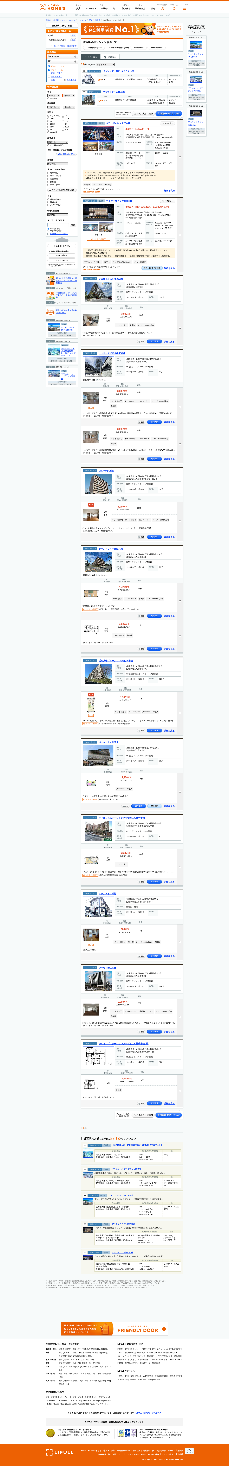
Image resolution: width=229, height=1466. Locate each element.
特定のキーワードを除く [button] (59, 234)
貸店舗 (95, 1400)
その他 (91, 1404)
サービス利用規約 (175, 1450)
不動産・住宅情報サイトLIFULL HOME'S (60, 20)
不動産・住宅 (122, 1349)
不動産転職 (156, 1363)
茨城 (80, 1356)
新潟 (61, 1360)
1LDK (66, 118)
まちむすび (132, 1360)
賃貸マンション (57, 1397)
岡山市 (76, 1374)
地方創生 (149, 1376)
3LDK (66, 127)
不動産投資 (140, 1353)
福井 (82, 1360)
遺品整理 (132, 1379)
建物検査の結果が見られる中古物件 (66, 311)
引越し (132, 1376)
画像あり (52, 202)
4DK (65, 129)
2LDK (51, 124)
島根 (65, 1374)
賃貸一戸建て (78, 1397)
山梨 (87, 1360)
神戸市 (83, 1367)
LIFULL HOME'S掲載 (150, 1454)
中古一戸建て (56, 76)
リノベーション (162, 1349)
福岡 (61, 1381)
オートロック (54, 176)
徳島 (99, 1374)
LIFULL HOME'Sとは (90, 1450)
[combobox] (58, 225)
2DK (65, 121)
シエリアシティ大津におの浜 (67, 328)
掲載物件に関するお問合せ (154, 1450)
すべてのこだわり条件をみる (62, 189)
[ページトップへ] (189, 1451)
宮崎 (108, 1381)
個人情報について (115, 1454)
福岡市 (66, 1381)
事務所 (49, 1404)
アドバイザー (152, 1353)
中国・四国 (50, 1374)
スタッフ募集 (167, 1454)
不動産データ (145, 1363)
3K (64, 124)
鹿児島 (61, 1384)
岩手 (79, 1349)
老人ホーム (140, 1376)
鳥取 (61, 1374)
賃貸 (78, 8)
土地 (53, 80)
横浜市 (81, 1353)
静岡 (79, 1363)
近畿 (90, 20)
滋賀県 (97, 20)
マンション (82, 20)
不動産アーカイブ (154, 1356)
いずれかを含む (54, 231)
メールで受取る (156, 48)
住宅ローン (174, 1353)
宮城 (84, 1349)
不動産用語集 (143, 1360)
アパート (68, 1397)
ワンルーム (53, 116)
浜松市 (91, 1363)
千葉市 (73, 1356)
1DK (50, 118)
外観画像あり (54, 199)
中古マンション (57, 70)
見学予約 (155, 806)
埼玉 (104, 1353)
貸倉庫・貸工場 (59, 1404)
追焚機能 (52, 179)
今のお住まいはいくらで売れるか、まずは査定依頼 (66, 295)
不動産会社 (121, 1360)
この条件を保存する (94, 48)
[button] (143, 113)
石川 (77, 1360)
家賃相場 (177, 1356)
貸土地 (78, 1400)
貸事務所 (107, 1400)
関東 (47, 1353)
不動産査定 (140, 8)
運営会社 (179, 1454)
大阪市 (71, 1367)
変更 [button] (73, 35)
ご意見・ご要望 (108, 1450)
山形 (101, 1349)
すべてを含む (53, 229)
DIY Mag (128, 1363)
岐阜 (74, 1363)
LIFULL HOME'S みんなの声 (148, 1413)
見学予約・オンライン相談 (152, 268)
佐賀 (81, 1381)
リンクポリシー (132, 1454)
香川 (104, 1374)
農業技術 (156, 1379)
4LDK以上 (53, 132)
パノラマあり (54, 205)
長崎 (86, 1381)
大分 (103, 1381)
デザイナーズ (54, 185)
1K (64, 116)
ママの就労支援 (161, 1376)
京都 (89, 1367)
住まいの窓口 (163, 1353)
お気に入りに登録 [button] (141, 341)
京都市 (95, 1367)
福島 (106, 1349)
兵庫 (78, 1367)
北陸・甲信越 (51, 1360)
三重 (98, 1363)
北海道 (61, 1349)
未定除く (52, 98)
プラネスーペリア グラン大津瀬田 (68, 376)
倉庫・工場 (71, 1404)
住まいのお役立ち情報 (158, 1360)
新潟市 (66, 1360)
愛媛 (109, 1374)
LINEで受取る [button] (138, 48)
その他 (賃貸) (82, 1404)
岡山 (70, 1374)
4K (50, 129)
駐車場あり (53, 173)
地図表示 (110, 57)
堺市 (65, 1367)
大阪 (61, 1367)
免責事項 (102, 1454)
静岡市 (84, 1363)
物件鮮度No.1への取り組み (128, 1450)
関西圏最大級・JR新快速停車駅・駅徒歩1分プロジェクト (68, 351)
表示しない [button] (102, 380)
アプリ (135, 1363)
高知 (61, 1377)
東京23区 (67, 1353)
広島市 (88, 1374)
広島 (82, 1374)
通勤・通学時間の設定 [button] (66, 154)
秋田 (96, 1349)
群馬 (90, 1356)
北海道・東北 (51, 1349)
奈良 (106, 1367)
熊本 (91, 1381)
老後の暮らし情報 (145, 1379)
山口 (94, 1374)
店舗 (101, 1400)
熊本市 (96, 1381)
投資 (153, 8)
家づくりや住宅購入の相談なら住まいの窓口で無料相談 (66, 280)
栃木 (85, 1356)
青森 (74, 1349)
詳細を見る (169, 190)
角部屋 (51, 182)
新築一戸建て (56, 73)
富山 (72, 1360)
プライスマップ (139, 1356)
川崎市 (88, 1353)
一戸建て (143, 1349)
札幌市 (68, 1349)
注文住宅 (126, 8)
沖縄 (67, 1384)
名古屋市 (67, 1363)
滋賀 (101, 1367)
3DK (50, 127)
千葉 (68, 1356)
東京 (61, 1353)
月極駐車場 (86, 1400)
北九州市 (74, 1381)
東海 (47, 1363)
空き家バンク (167, 1356)
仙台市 (89, 1349)
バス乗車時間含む (56, 145)
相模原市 (96, 1353)
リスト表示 (90, 57)
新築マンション (57, 66)
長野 (92, 1360)
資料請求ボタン (154, 341)
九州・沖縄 (50, 1381)
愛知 (61, 1363)
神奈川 (75, 1353)
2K (50, 121)
